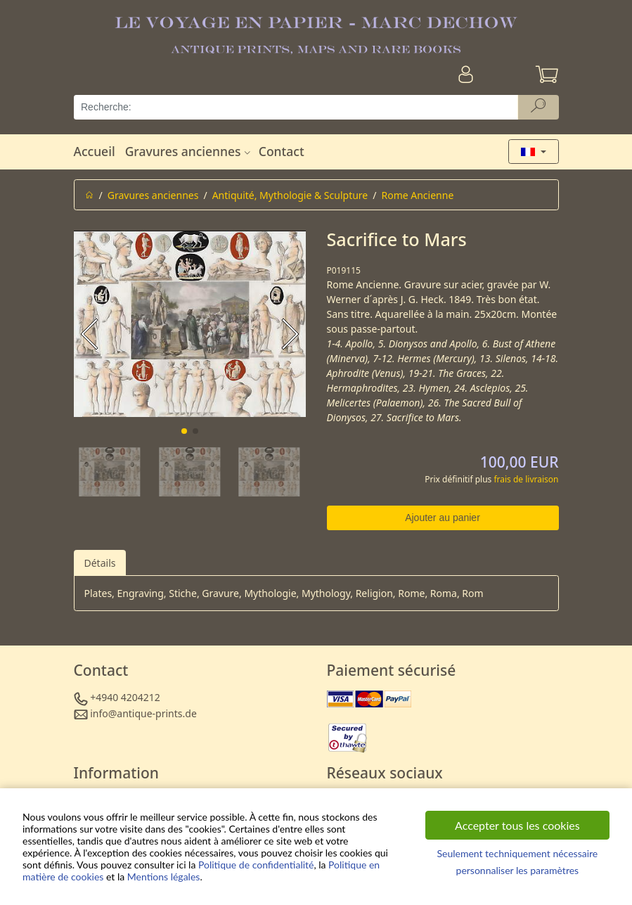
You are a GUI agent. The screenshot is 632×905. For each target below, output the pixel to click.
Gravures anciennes (189, 151)
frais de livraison (526, 479)
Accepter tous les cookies (517, 825)
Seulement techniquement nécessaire (517, 853)
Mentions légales (163, 876)
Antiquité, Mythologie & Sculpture (290, 195)
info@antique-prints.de (143, 713)
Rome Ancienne (417, 195)
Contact (281, 151)
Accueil (94, 151)
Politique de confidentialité (256, 865)
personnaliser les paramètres (517, 870)
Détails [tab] (100, 563)
